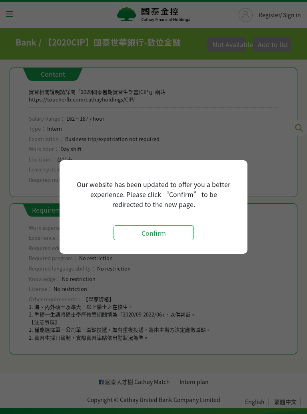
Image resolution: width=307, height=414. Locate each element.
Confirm (154, 233)
